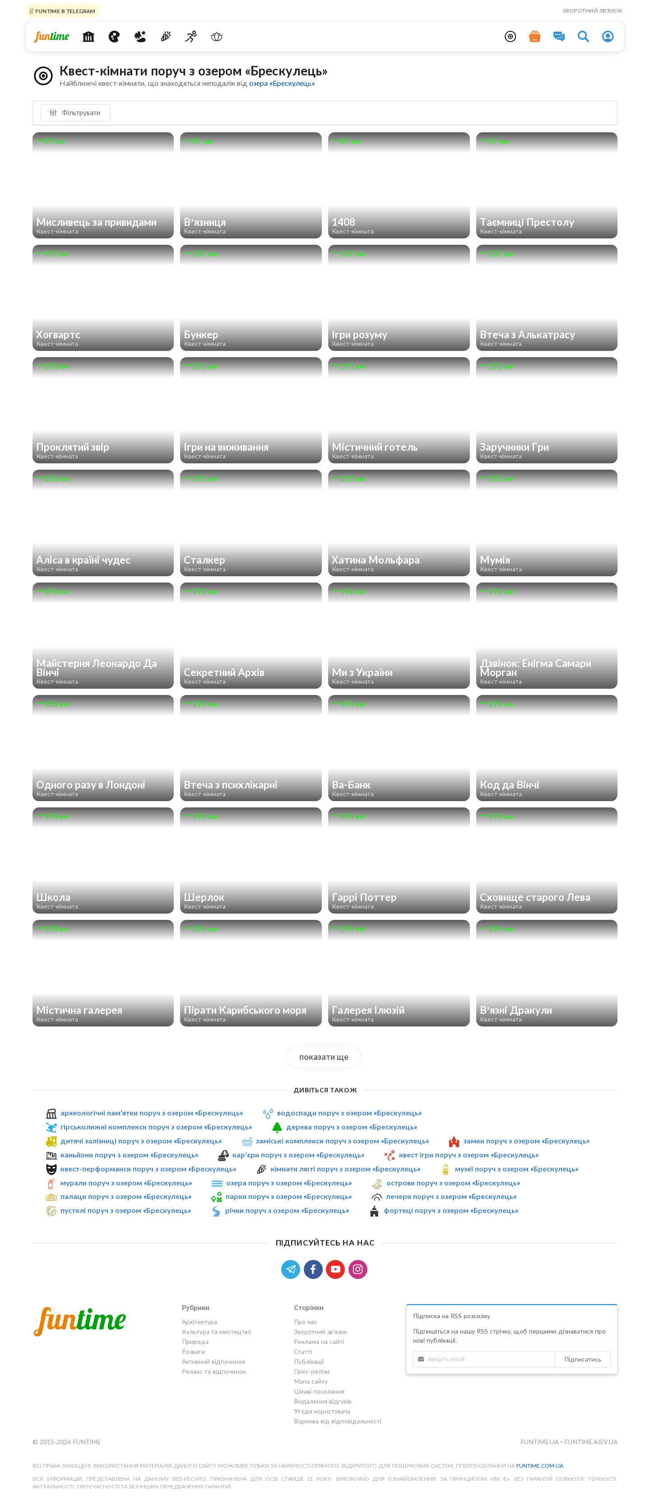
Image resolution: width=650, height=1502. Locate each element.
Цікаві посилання (319, 1391)
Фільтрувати (74, 112)
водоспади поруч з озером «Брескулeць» (349, 1112)
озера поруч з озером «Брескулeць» (289, 1182)
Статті (303, 1351)
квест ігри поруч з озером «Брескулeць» (469, 1154)
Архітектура (199, 1321)
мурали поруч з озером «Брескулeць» (126, 1182)
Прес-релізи (312, 1371)
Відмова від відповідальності (337, 1421)
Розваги (193, 1351)
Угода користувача (322, 1411)
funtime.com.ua (539, 1465)
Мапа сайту (311, 1381)
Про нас (305, 1321)
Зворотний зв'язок (592, 10)
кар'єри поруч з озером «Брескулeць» (298, 1154)
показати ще (323, 1057)
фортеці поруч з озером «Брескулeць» (451, 1210)
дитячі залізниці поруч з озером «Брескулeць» (141, 1140)
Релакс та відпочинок (214, 1371)
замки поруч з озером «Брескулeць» (527, 1140)
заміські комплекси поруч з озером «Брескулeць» (342, 1140)
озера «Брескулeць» (282, 83)
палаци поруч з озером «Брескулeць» (125, 1196)
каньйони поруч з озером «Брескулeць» (129, 1154)
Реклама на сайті (319, 1341)
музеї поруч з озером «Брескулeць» (516, 1168)
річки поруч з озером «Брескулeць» (287, 1210)
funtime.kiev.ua (591, 1442)
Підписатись (582, 1359)
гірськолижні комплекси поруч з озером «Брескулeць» (156, 1126)
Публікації (309, 1361)
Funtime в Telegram (64, 10)
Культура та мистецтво (216, 1331)
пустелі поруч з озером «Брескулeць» (125, 1210)
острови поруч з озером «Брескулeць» (453, 1182)
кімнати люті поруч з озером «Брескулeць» (345, 1168)
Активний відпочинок (213, 1361)
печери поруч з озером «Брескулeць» (451, 1196)
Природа (195, 1341)
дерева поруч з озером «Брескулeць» (351, 1126)
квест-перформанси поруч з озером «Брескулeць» (148, 1168)
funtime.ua (540, 1442)
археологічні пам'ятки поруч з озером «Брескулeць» (151, 1112)
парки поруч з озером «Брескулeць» (289, 1196)
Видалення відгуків (323, 1401)
